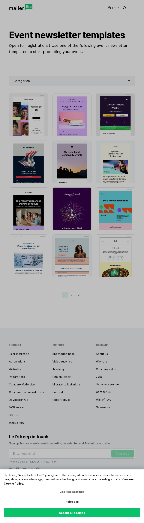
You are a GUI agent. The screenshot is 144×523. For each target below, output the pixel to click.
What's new (16, 422)
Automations (17, 361)
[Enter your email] (72, 454)
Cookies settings (72, 492)
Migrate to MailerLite (66, 384)
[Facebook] (11, 469)
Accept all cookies (72, 513)
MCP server (16, 407)
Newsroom (103, 407)
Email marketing (19, 353)
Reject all (72, 501)
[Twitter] (18, 469)
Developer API (18, 399)
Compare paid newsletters (26, 392)
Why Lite (101, 361)
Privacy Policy (49, 461)
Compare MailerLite (22, 384)
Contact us (103, 391)
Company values (107, 369)
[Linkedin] (31, 469)
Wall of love (104, 399)
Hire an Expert (62, 376)
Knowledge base (63, 353)
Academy (58, 369)
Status (13, 415)
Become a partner (108, 384)
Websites (15, 369)
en (113, 8)
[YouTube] (24, 469)
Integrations (17, 376)
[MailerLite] (20, 7)
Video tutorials (62, 361)
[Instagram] (38, 469)
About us (102, 353)
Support (57, 392)
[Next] (79, 295)
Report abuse (61, 399)
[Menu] (132, 8)
